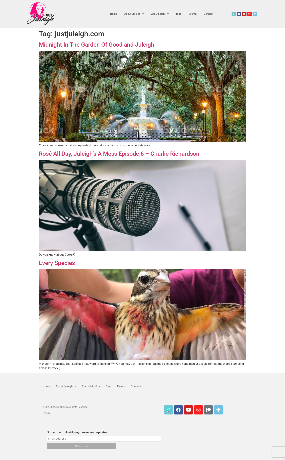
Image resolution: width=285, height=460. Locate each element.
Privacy (46, 413)
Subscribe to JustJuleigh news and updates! (78, 432)
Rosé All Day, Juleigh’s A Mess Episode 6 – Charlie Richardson (119, 153)
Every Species (57, 263)
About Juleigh (134, 14)
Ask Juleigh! (160, 14)
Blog (178, 13)
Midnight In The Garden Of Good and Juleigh (96, 44)
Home (113, 13)
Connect (208, 13)
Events (192, 13)
